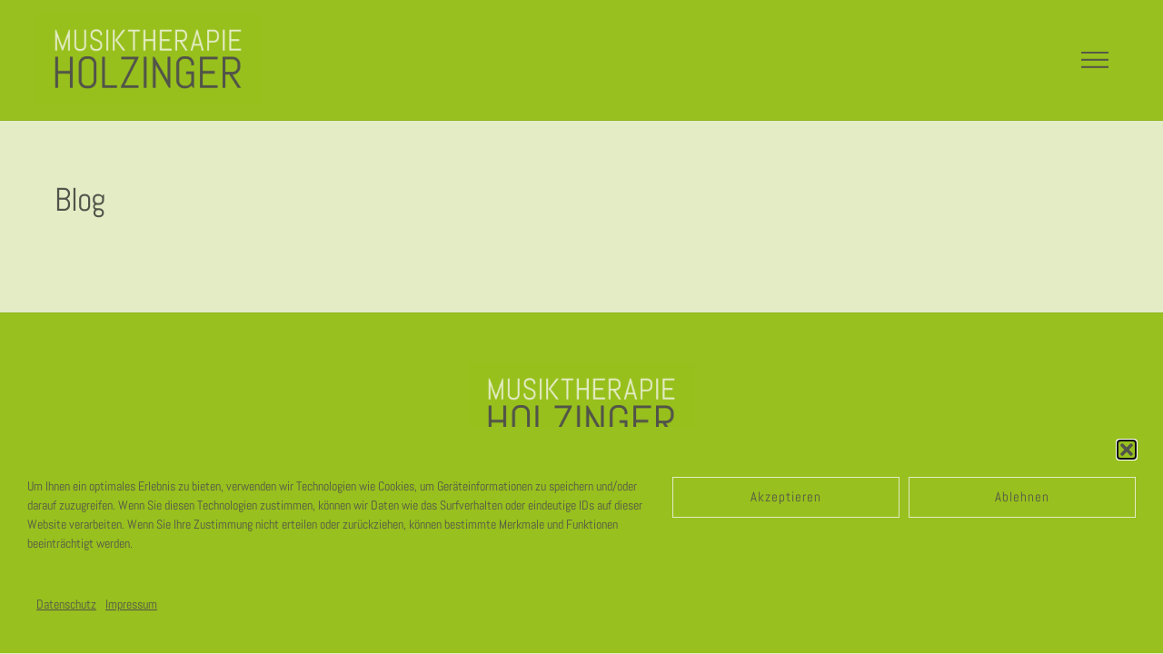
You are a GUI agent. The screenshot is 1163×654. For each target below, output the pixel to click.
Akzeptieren (785, 496)
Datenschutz (66, 604)
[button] (1127, 450)
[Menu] (1095, 60)
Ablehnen (1022, 496)
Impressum (131, 604)
